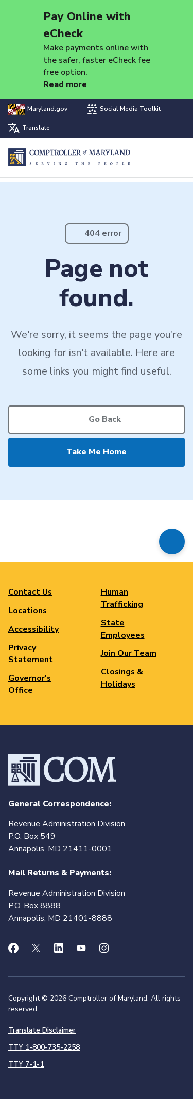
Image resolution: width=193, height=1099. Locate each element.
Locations (27, 610)
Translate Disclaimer (42, 1030)
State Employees (123, 629)
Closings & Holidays (122, 678)
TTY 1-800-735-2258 (44, 1047)
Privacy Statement (30, 654)
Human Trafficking (122, 598)
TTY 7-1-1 (26, 1064)
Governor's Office (29, 684)
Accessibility (33, 629)
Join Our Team (128, 653)
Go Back (105, 419)
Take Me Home (96, 452)
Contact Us (30, 592)
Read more (65, 84)
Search (150, 157)
